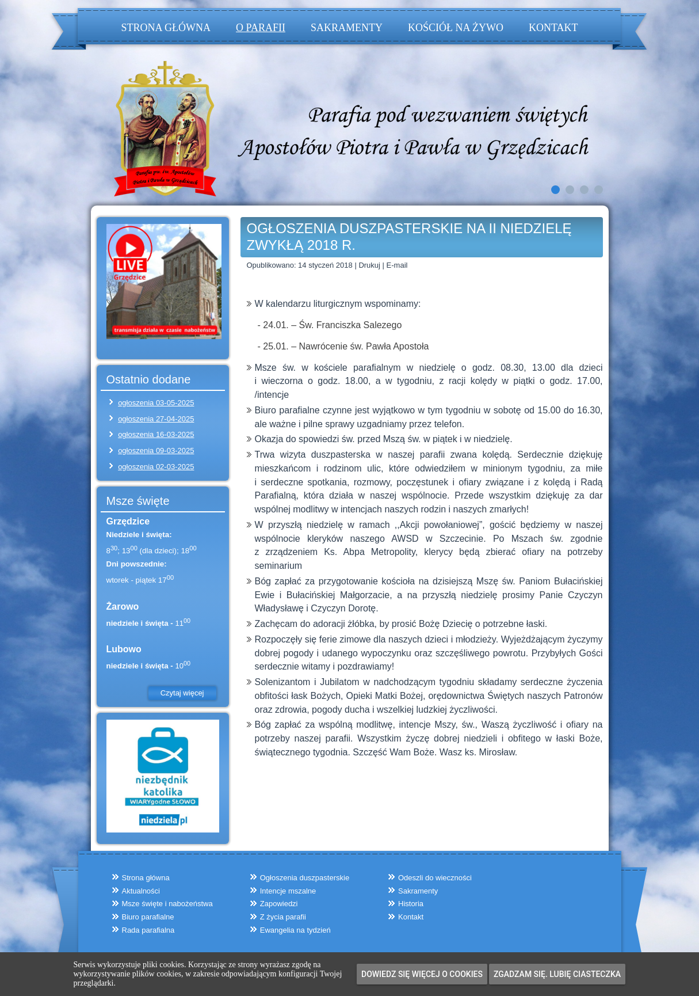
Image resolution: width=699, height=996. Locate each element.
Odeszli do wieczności (435, 877)
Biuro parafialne (148, 917)
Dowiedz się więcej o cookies (422, 974)
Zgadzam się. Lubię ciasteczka (557, 974)
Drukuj (370, 265)
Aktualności (141, 891)
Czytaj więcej (182, 693)
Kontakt (553, 27)
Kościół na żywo (455, 27)
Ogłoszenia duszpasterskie (304, 877)
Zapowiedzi (279, 903)
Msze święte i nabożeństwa (167, 903)
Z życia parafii (283, 917)
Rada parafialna (148, 930)
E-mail (397, 265)
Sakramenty (347, 27)
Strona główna (166, 27)
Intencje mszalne (288, 891)
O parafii (260, 27)
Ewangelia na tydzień (295, 930)
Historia (410, 903)
